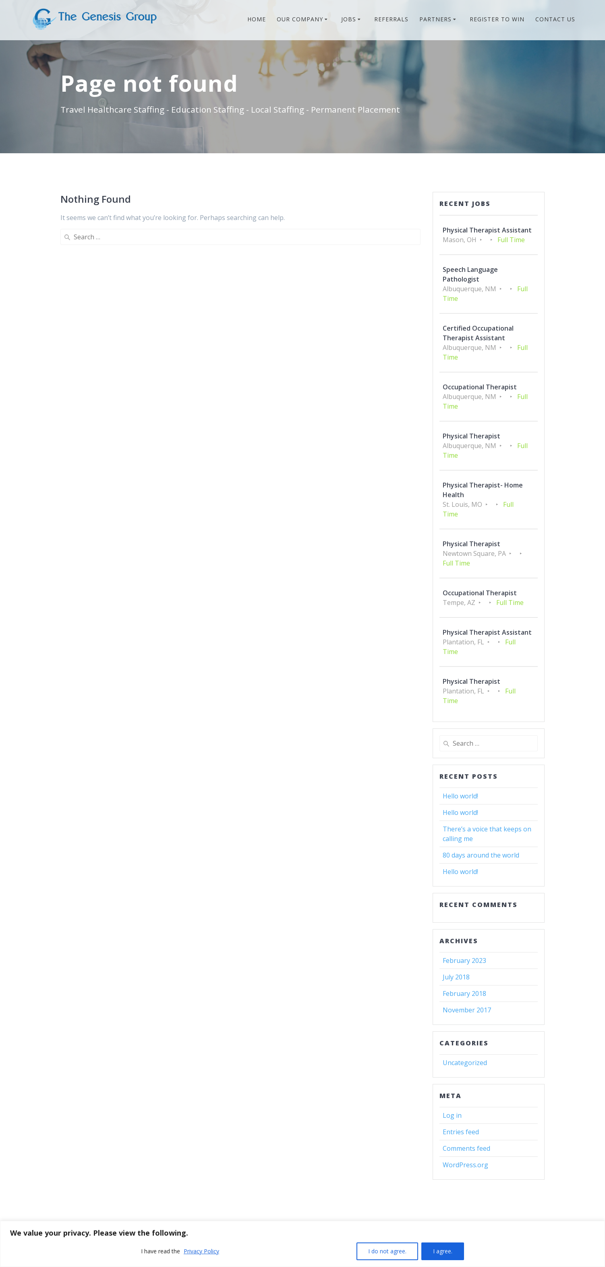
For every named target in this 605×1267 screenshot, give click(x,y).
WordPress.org (465, 1164)
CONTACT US (555, 19)
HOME (256, 19)
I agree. (442, 1251)
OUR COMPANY (300, 19)
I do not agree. (387, 1251)
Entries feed (461, 1131)
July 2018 (456, 977)
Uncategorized (465, 1062)
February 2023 (464, 960)
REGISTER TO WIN (497, 19)
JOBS (348, 19)
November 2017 (467, 1010)
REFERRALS (391, 19)
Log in (452, 1115)
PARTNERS (435, 19)
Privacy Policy (201, 1251)
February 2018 (464, 993)
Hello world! (460, 796)
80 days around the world (481, 855)
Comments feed (466, 1148)
